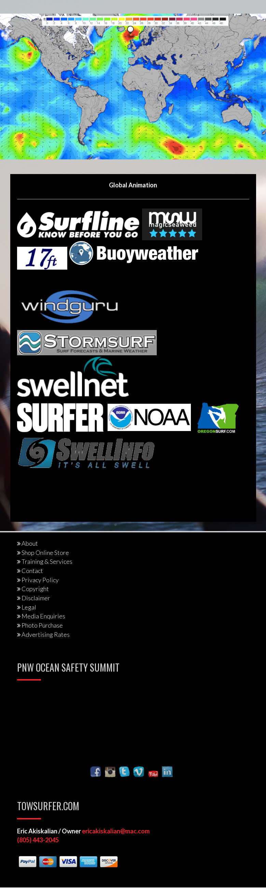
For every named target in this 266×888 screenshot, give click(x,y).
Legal (29, 607)
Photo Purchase (42, 625)
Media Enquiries (43, 616)
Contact (32, 570)
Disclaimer (36, 598)
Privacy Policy (40, 580)
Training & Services (47, 561)
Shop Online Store (45, 552)
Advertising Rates (46, 634)
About (30, 543)
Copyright (35, 588)
